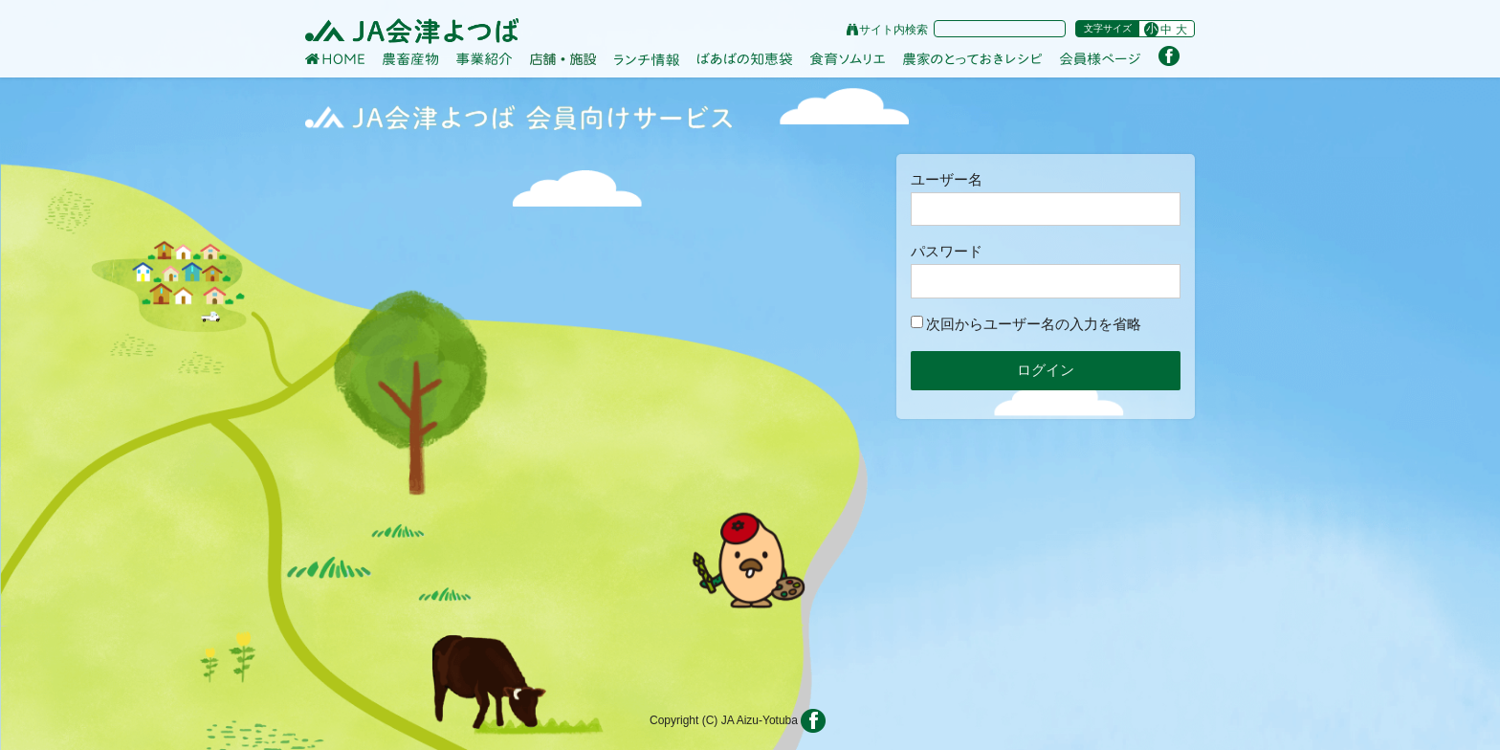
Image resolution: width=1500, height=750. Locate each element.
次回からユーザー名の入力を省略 (1026, 324)
